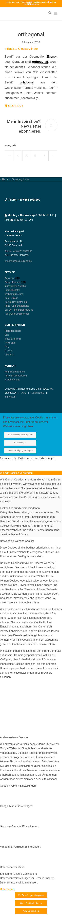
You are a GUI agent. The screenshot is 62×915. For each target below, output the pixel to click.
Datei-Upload (11, 298)
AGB (23, 392)
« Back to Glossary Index (21, 48)
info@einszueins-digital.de (18, 261)
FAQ (7, 346)
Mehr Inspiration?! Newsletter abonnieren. (24, 126)
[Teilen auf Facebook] (9, 155)
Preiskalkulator (12, 290)
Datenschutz (37, 392)
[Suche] (48, 13)
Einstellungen (20, 442)
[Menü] (55, 14)
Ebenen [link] (52, 56)
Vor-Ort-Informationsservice (19, 309)
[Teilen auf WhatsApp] (26, 155)
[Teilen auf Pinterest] (35, 155)
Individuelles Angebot (15, 286)
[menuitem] (48, 13)
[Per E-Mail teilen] (53, 155)
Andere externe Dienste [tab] (14, 737)
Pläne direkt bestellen (16, 375)
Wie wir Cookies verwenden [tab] (16, 473)
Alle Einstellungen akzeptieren (20, 435)
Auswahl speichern (31, 911)
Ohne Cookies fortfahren (31, 903)
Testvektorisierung (14, 294)
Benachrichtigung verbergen (20, 450)
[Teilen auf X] (18, 155)
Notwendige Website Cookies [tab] (17, 541)
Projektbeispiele (13, 330)
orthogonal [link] (40, 61)
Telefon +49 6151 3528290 (24, 199)
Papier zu (10, 278)
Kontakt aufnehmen (15, 371)
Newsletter (10, 342)
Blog (7, 334)
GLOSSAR (14, 106)
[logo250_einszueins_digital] (26, 13)
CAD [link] (17, 278)
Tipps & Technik (13, 338)
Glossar (9, 350)
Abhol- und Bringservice (17, 305)
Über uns (9, 354)
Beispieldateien (13, 282)
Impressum (10, 396)
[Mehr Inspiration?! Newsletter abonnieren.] (51, 125)
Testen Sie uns (12, 379)
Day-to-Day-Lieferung (16, 302)
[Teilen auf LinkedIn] (44, 155)
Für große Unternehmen (17, 313)
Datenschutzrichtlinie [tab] (12, 867)
